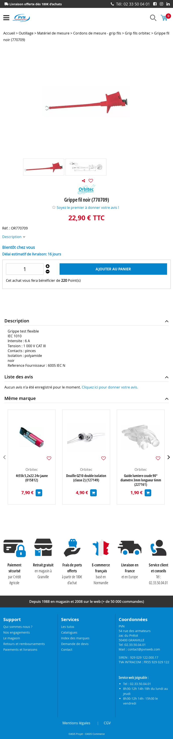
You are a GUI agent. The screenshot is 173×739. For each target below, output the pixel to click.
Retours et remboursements (24, 644)
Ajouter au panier (113, 269)
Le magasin (11, 638)
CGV (107, 723)
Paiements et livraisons (20, 649)
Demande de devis (75, 644)
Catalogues (69, 632)
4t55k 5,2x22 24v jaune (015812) (32, 477)
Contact (66, 649)
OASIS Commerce (95, 733)
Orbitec (31, 469)
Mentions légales (76, 723)
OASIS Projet (76, 733)
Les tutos (67, 627)
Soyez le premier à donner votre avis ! (85, 207)
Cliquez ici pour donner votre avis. (110, 387)
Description (12, 236)
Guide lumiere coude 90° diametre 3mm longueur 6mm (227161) (140, 480)
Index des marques (75, 638)
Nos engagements (16, 632)
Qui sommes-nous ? (17, 627)
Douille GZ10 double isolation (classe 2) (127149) (86, 477)
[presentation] (4, 457)
